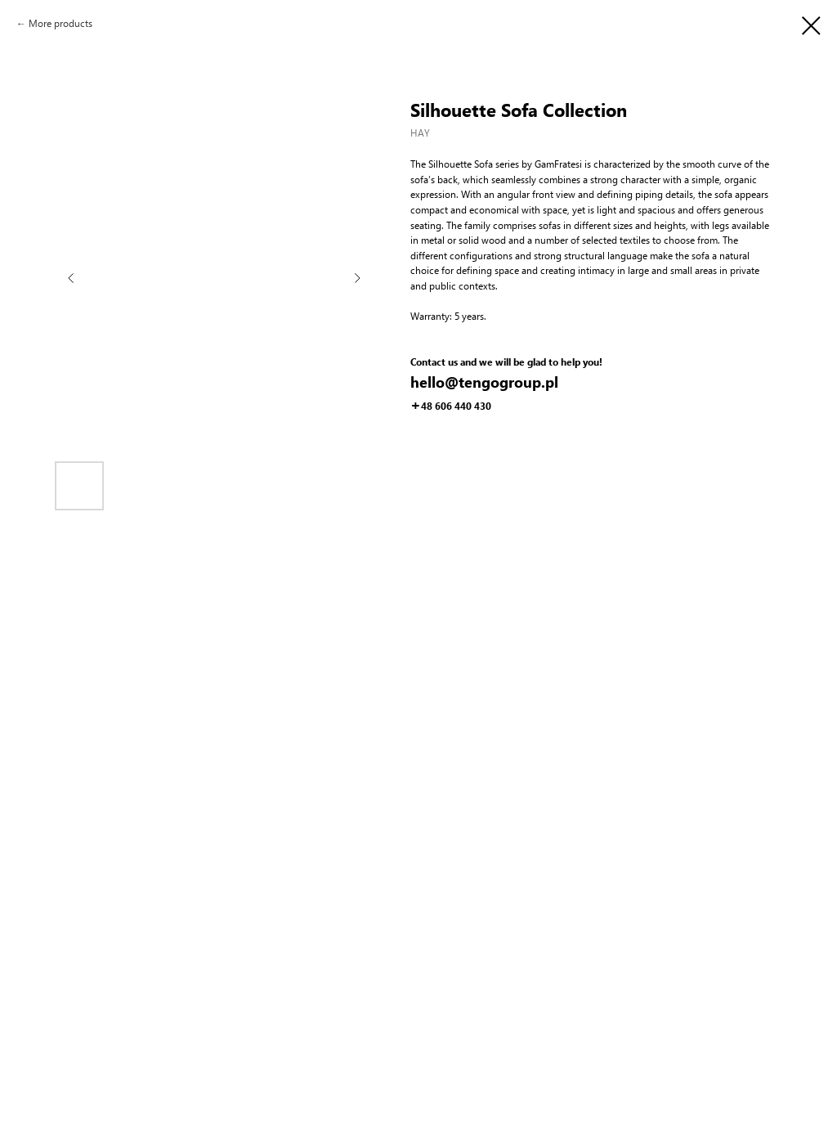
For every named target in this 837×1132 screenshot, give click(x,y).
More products (60, 23)
